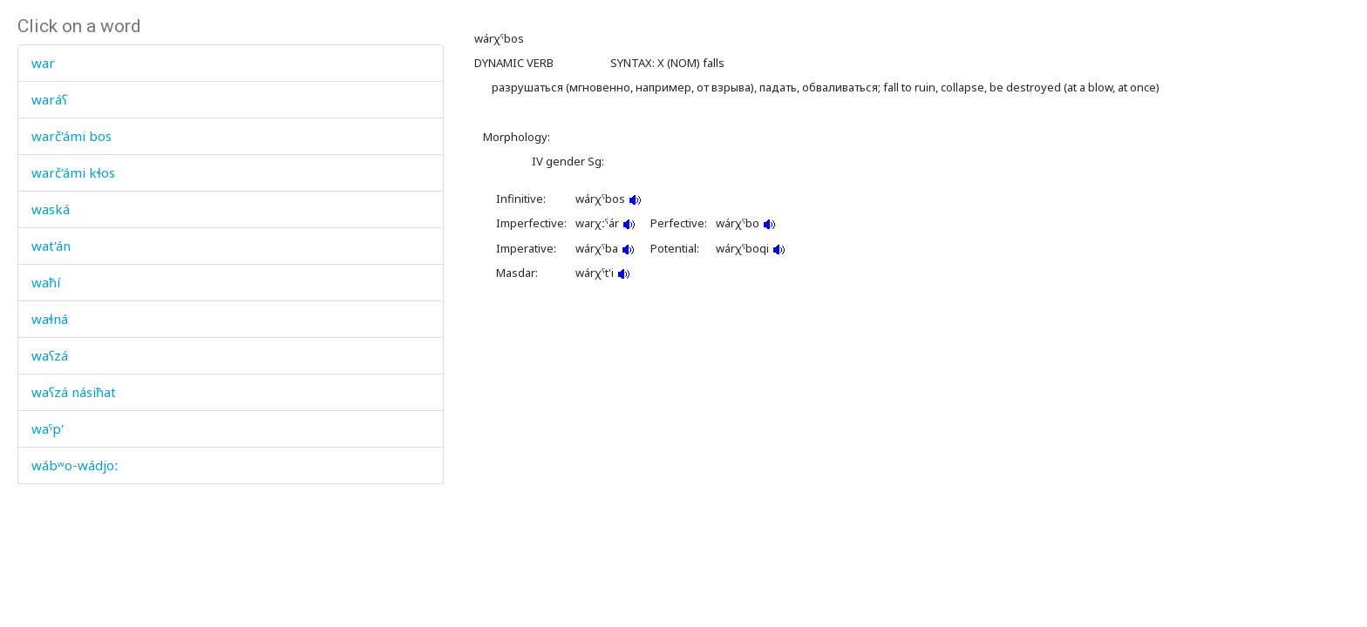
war (43, 62)
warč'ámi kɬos (73, 172)
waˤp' (47, 428)
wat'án (51, 245)
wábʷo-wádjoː (75, 465)
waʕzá (49, 355)
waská (50, 209)
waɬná (49, 318)
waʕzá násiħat (73, 392)
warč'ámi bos (71, 136)
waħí (45, 282)
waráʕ (49, 99)
